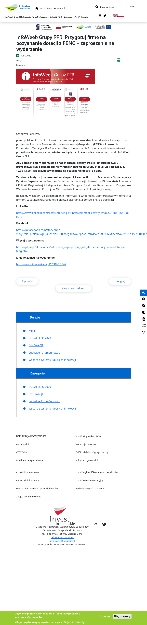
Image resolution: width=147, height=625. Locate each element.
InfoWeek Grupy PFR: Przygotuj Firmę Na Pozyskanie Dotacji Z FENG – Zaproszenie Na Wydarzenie (46, 18)
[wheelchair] (143, 293)
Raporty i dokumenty (27, 480)
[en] (115, 17)
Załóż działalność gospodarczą (92, 452)
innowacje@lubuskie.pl (62, 541)
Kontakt (130, 7)
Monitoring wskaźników (88, 436)
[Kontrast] (143, 312)
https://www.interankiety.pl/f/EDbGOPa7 (41, 264)
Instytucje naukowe (86, 444)
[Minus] (143, 306)
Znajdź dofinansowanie (28, 496)
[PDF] (143, 319)
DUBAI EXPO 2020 (40, 338)
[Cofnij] (143, 332)
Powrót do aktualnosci (74, 288)
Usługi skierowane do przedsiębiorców (37, 488)
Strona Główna (46, 8)
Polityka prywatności (87, 460)
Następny (120, 281)
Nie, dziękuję (122, 618)
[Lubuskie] (20, 7)
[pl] (121, 17)
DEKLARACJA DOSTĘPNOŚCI (31, 436)
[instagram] (100, 17)
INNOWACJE (36, 345)
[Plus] (143, 299)
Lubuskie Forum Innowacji (45, 352)
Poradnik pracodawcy (28, 472)
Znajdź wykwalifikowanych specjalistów (97, 472)
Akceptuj (105, 618)
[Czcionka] (143, 325)
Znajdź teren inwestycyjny (89, 480)
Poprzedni (27, 281)
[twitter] (105, 17)
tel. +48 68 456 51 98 (62, 537)
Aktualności (59, 8)
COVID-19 (21, 452)
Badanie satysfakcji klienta (90, 488)
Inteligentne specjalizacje (29, 460)
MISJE (32, 331)
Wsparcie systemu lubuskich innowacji (52, 360)
